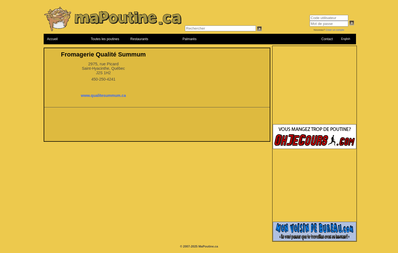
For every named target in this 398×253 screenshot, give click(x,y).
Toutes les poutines (105, 39)
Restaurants (139, 39)
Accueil (52, 39)
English (345, 38)
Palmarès (189, 39)
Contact (327, 39)
